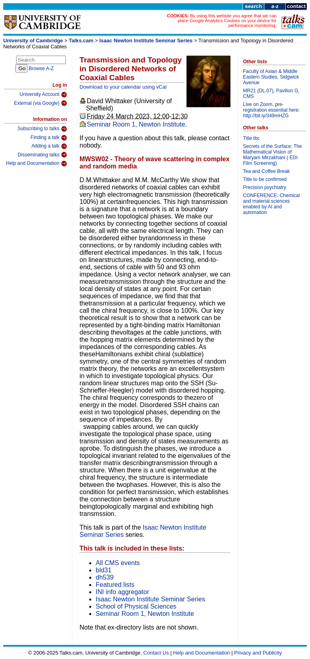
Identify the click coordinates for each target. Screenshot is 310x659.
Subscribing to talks (42, 129)
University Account (43, 94)
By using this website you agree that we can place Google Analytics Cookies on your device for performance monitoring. (227, 20)
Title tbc (251, 138)
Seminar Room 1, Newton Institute (136, 124)
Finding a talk (49, 138)
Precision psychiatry (264, 187)
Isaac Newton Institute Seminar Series (146, 40)
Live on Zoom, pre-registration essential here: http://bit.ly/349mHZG (271, 110)
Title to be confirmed (265, 179)
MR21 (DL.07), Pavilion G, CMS (271, 93)
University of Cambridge (33, 40)
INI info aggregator (122, 591)
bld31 (103, 570)
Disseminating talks (42, 155)
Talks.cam (81, 40)
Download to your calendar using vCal (123, 87)
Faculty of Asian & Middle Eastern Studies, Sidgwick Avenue (271, 77)
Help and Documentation (36, 163)
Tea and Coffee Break (266, 171)
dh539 (105, 577)
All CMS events (118, 562)
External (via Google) (40, 103)
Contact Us (156, 653)
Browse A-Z (41, 68)
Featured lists (115, 584)
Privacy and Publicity (258, 653)
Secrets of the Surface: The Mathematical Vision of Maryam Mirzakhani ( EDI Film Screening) (272, 154)
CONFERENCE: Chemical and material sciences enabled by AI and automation (271, 204)
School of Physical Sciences (136, 606)
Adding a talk (49, 146)
